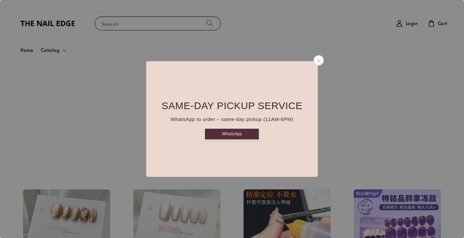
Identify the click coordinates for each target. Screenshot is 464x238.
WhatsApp (232, 134)
